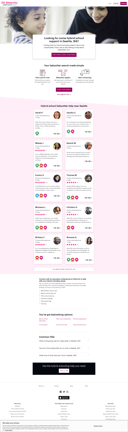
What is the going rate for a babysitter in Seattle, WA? (64, 341)
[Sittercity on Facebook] (61, 392)
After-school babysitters (63, 319)
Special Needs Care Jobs (110, 414)
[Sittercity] (12, 4)
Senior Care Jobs (110, 416)
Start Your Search (64, 89)
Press (86, 386)
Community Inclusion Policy (17, 411)
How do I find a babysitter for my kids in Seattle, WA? (64, 348)
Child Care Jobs (110, 411)
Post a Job (64, 370)
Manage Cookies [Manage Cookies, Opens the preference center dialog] (98, 426)
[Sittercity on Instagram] (67, 392)
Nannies (64, 408)
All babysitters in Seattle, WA (64, 269)
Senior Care (64, 416)
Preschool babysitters (79, 319)
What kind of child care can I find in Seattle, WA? (64, 355)
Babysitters (64, 406)
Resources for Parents (17, 414)
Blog (71, 386)
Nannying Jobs (110, 408)
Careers (56, 386)
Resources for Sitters (17, 416)
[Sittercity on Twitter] (64, 392)
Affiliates (17, 406)
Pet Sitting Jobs (110, 419)
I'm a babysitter (64, 95)
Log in (116, 3)
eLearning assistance (79, 324)
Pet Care (64, 419)
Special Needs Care (64, 414)
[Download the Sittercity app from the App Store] (64, 397)
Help (109, 3)
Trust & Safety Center (17, 408)
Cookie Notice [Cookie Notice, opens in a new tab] (8, 430)
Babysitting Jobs (110, 406)
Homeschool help (61, 324)
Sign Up (123, 3)
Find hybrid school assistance (64, 54)
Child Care (64, 411)
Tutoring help (43, 324)
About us (41, 386)
